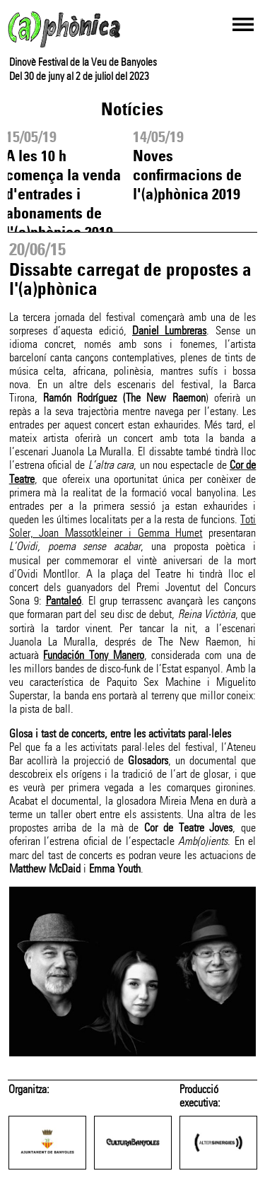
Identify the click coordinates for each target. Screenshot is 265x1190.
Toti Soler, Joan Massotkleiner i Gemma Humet (133, 526)
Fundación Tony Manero (93, 655)
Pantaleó (63, 600)
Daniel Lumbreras (169, 330)
